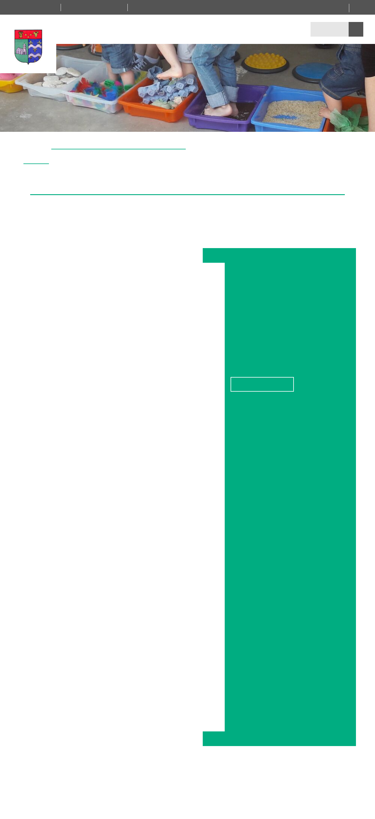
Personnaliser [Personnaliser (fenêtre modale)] (256, 422)
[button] (367, 124)
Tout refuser (188, 422)
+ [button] (238, 320)
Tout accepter (121, 422)
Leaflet (297, 369)
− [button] (238, 329)
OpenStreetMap (319, 369)
